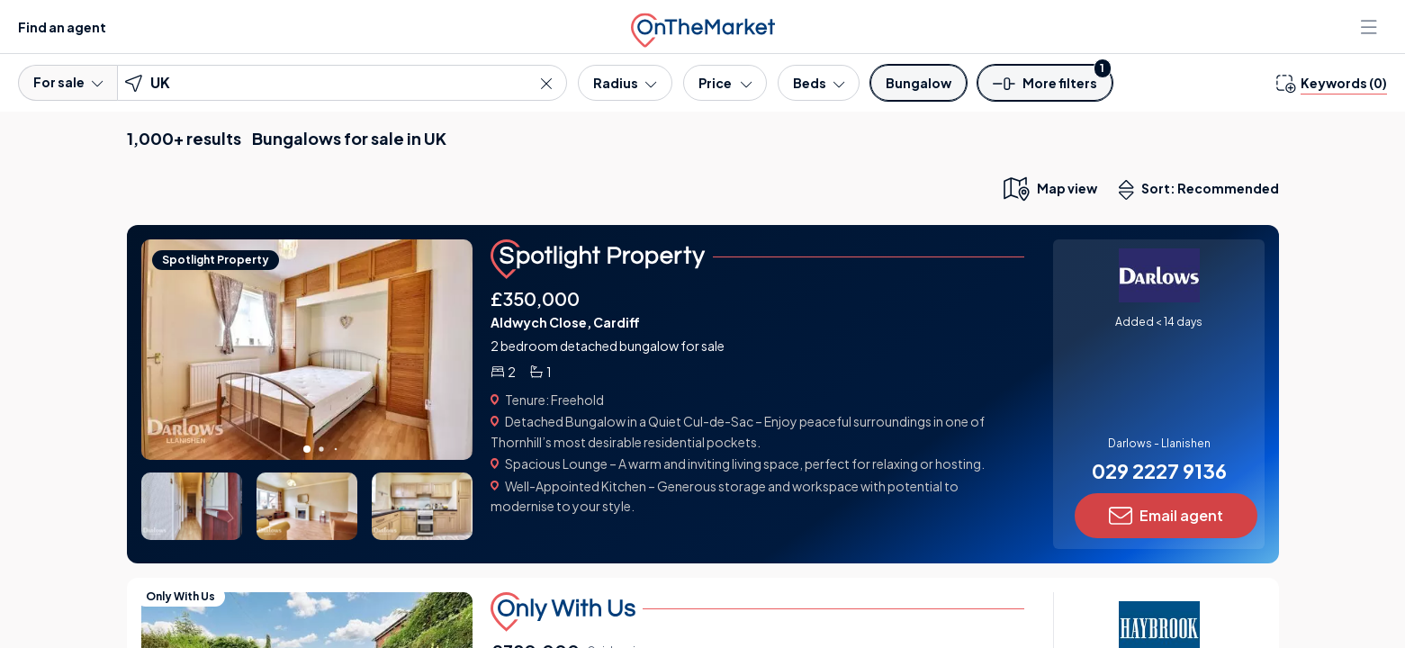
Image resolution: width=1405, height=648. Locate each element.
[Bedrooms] (819, 83)
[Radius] (624, 83)
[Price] (725, 83)
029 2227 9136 (1158, 470)
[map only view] (1049, 188)
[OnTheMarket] (703, 26)
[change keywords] (1331, 82)
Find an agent (62, 27)
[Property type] (918, 83)
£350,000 (535, 298)
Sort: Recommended (1202, 190)
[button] (1045, 89)
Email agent (1166, 515)
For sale (68, 82)
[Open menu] (1371, 27)
